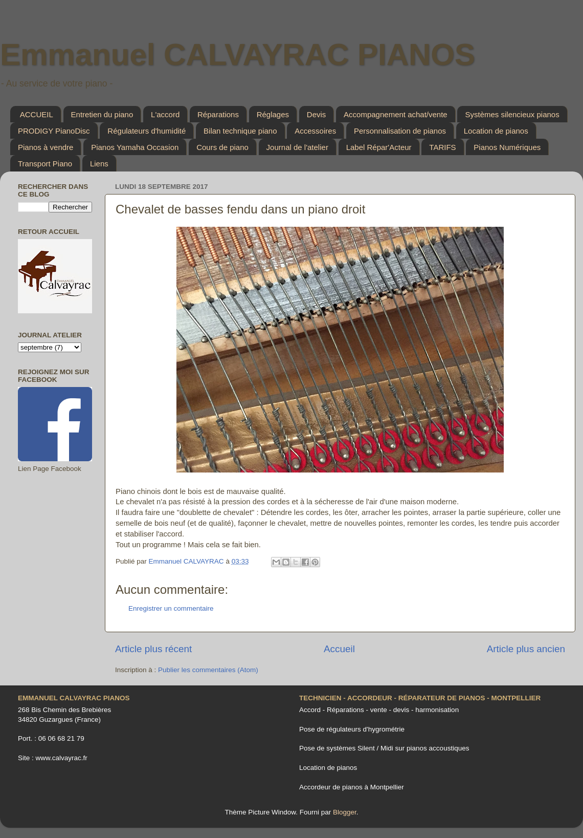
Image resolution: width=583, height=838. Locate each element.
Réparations (218, 114)
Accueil (339, 648)
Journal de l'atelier (297, 147)
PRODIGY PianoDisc (54, 130)
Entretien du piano (102, 114)
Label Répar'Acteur (379, 147)
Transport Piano (45, 163)
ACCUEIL (36, 114)
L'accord (165, 114)
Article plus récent (153, 648)
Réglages (273, 114)
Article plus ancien (526, 648)
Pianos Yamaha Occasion (134, 147)
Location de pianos (496, 130)
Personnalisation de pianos (400, 130)
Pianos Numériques (507, 147)
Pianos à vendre (45, 147)
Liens (99, 163)
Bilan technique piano (240, 130)
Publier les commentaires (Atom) (208, 670)
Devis (316, 114)
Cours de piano (222, 147)
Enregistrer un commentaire (171, 608)
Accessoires (315, 130)
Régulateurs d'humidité (146, 130)
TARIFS (442, 147)
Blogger (344, 812)
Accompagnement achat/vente (395, 114)
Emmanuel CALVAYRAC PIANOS (237, 54)
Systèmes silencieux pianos (512, 114)
